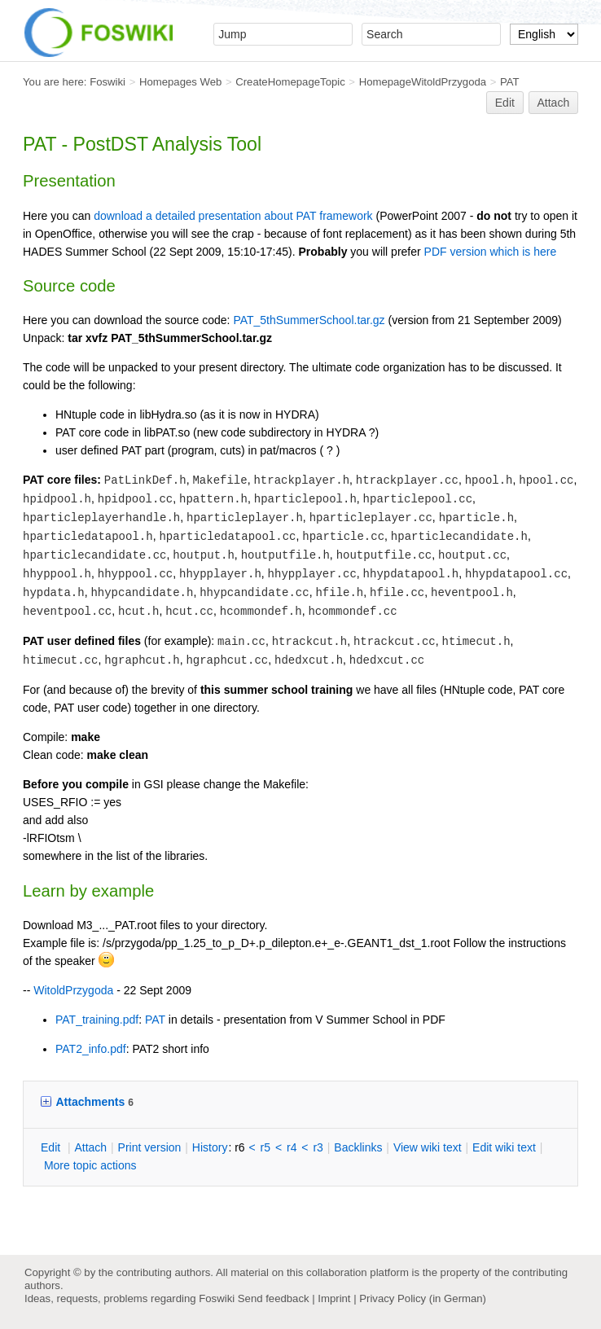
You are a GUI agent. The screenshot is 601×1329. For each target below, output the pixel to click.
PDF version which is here (490, 251)
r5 (265, 1147)
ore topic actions (90, 1165)
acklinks (358, 1147)
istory (210, 1147)
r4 (291, 1147)
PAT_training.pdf (96, 1019)
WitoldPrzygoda (73, 990)
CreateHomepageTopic (290, 82)
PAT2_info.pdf (90, 1048)
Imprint (334, 1298)
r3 (317, 1147)
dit (52, 1147)
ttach (90, 1147)
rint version (150, 1147)
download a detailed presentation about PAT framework (233, 215)
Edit (505, 102)
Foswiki (107, 82)
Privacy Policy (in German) (422, 1298)
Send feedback (273, 1298)
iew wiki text (427, 1147)
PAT (510, 82)
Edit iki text (504, 1147)
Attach (553, 102)
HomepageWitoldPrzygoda (423, 82)
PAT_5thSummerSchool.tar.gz (308, 320)
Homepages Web (180, 82)
